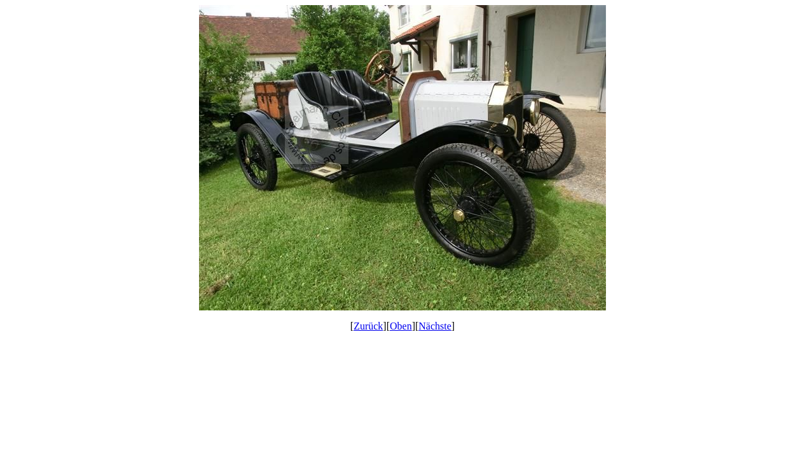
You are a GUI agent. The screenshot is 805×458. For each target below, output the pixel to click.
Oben (401, 326)
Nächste (434, 326)
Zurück (368, 326)
